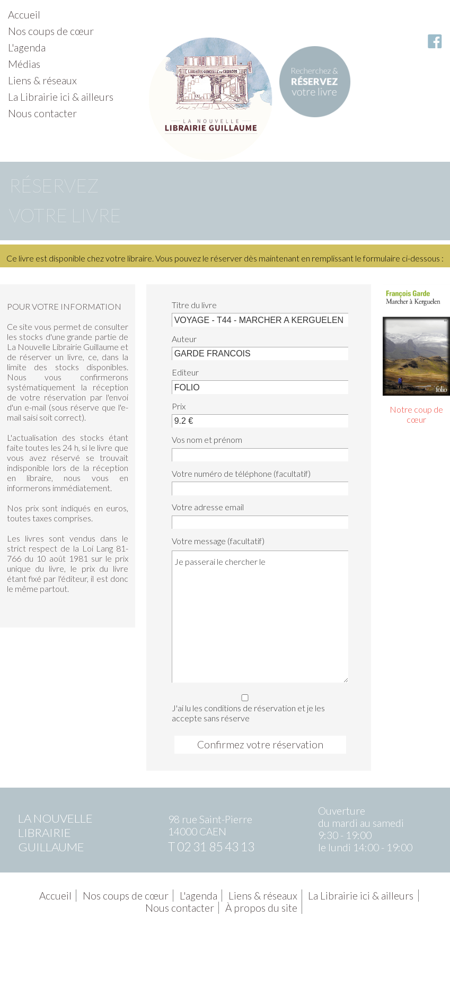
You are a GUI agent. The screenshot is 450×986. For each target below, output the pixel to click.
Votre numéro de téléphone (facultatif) (241, 473)
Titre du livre (194, 305)
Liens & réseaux (42, 80)
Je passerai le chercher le (260, 616)
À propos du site (261, 908)
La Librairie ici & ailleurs (60, 97)
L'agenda (27, 47)
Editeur (185, 372)
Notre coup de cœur (416, 414)
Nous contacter (42, 113)
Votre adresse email (208, 507)
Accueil (24, 14)
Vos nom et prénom (207, 439)
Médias (24, 64)
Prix (179, 406)
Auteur (184, 339)
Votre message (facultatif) (218, 541)
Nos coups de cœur (51, 31)
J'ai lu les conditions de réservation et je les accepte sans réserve (258, 706)
